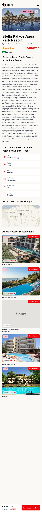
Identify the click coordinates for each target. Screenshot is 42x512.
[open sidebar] (38, 4)
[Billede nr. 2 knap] (19, 29)
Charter (10, 44)
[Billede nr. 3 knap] (21, 29)
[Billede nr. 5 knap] (24, 29)
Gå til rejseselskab (31, 508)
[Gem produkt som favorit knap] (36, 11)
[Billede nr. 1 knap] (17, 29)
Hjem (4, 44)
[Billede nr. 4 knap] (22, 29)
